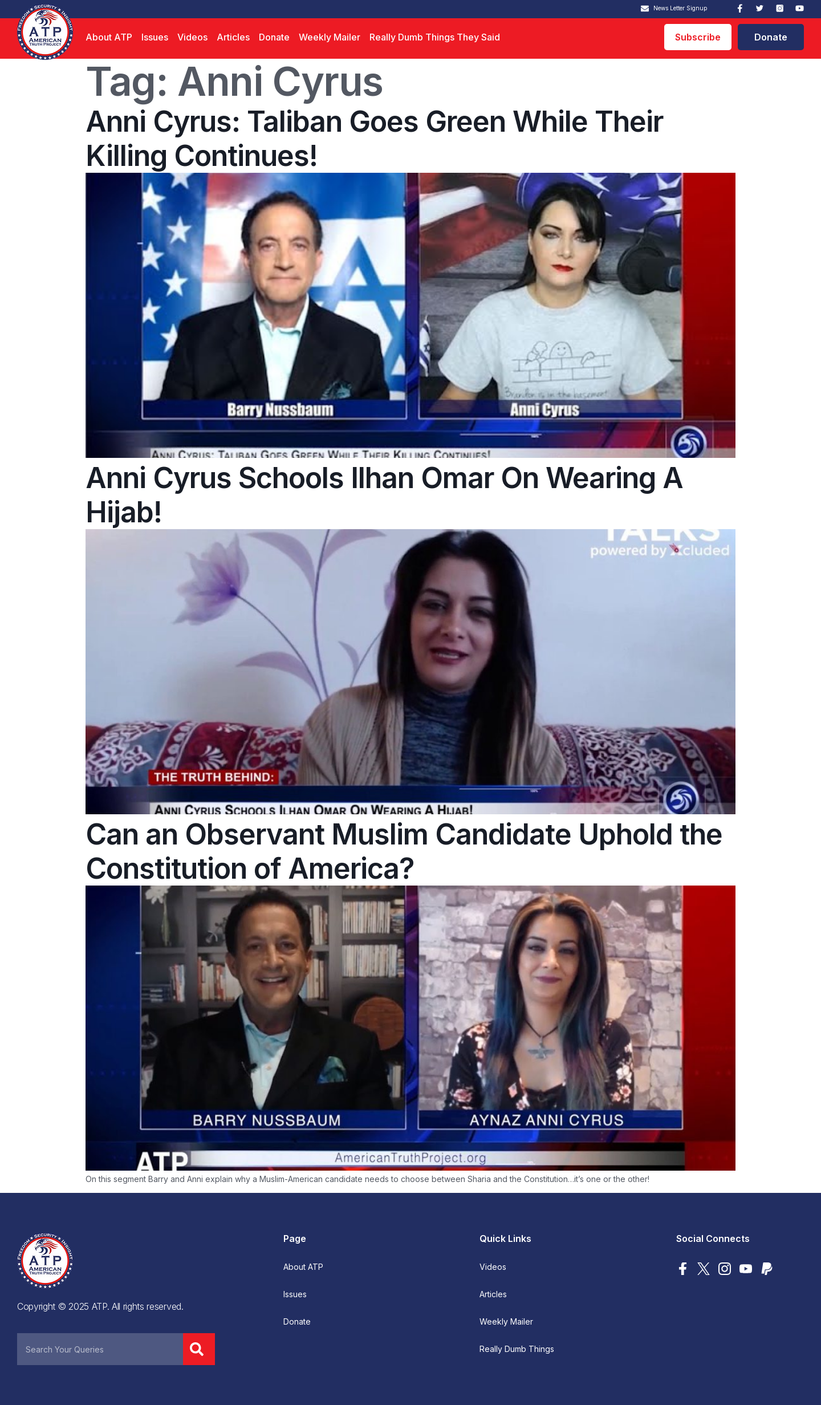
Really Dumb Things (516, 1349)
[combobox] (100, 1349)
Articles (233, 37)
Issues (154, 37)
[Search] (199, 1349)
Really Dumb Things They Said (434, 37)
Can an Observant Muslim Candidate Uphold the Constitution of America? (404, 851)
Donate (274, 37)
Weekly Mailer (329, 37)
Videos (192, 37)
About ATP (109, 37)
